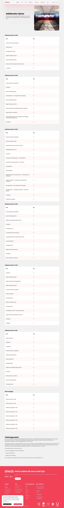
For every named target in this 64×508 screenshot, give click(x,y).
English (27, 498)
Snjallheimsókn (7, 489)
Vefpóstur (27, 497)
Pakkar (27, 486)
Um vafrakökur (18, 492)
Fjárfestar (17, 487)
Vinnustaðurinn (18, 486)
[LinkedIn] (10, 476)
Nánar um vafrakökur (6, 501)
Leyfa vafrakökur (18, 504)
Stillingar (6, 487)
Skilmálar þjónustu (18, 490)
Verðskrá (6, 493)
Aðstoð (6, 486)
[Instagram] (12, 476)
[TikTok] (8, 476)
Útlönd (27, 492)
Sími (26, 489)
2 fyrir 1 (27, 493)
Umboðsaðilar (7, 492)
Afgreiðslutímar (8, 490)
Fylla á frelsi (28, 495)
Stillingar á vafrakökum (7, 504)
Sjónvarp (27, 490)
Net (26, 487)
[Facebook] (5, 476)
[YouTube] (7, 476)
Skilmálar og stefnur (19, 489)
